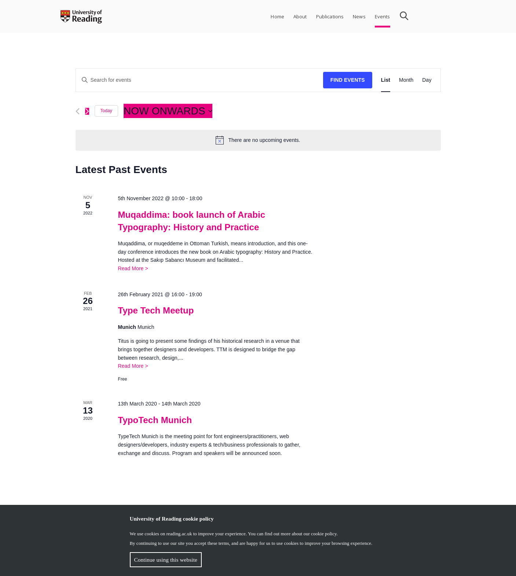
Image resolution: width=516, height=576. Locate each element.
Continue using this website (165, 560)
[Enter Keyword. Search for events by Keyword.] (199, 80)
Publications (330, 16)
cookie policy (324, 533)
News (359, 16)
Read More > (133, 268)
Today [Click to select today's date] (106, 110)
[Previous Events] (78, 111)
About (300, 16)
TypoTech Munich (155, 420)
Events (382, 16)
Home (277, 16)
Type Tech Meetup (156, 310)
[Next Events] (87, 111)
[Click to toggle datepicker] (168, 111)
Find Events (347, 80)
